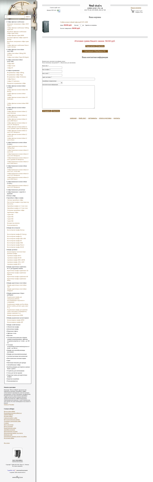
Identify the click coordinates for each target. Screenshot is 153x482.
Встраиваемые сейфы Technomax (16, 77)
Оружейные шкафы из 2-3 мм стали (17, 208)
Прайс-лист (82, 118)
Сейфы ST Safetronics (13, 81)
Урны (8, 360)
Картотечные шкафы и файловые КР (17, 276)
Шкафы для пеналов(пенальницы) (17, 354)
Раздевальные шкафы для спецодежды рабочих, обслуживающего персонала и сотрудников (15, 299)
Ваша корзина (136, 8)
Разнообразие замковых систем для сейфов (15, 436)
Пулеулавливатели (12, 225)
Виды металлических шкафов (12, 419)
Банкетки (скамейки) (13, 379)
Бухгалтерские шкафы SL (14, 236)
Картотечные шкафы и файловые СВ (17, 270)
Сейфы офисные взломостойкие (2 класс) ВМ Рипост (17, 120)
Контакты (117, 118)
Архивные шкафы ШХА (14, 255)
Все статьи (7, 443)
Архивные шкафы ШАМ (14, 258)
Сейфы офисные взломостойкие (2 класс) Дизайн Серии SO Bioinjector (17, 127)
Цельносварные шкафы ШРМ (15, 320)
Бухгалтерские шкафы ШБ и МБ (16, 238)
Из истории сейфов (9, 438)
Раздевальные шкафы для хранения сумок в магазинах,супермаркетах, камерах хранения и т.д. (17, 311)
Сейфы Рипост (11, 79)
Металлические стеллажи (10, 431)
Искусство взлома (8, 424)
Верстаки (10, 335)
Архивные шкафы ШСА (14, 264)
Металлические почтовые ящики (16, 358)
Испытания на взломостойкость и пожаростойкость (13, 413)
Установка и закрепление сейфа (12, 421)
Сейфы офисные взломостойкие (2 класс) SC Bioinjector (17, 123)
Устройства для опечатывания (15, 371)
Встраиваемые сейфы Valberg (15, 72)
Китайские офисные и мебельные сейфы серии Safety (16, 32)
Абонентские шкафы (13, 327)
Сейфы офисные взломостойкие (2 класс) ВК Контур (17, 116)
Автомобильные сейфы (13, 365)
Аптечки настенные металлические (17, 356)
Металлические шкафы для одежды (13, 433)
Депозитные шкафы (12, 329)
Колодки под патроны (13, 223)
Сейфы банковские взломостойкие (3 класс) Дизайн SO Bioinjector (17, 158)
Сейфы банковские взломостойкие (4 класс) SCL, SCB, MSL (17, 170)
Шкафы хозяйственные (13, 325)
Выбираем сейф (8, 434)
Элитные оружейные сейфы (15, 200)
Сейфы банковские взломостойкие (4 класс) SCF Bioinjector (17, 174)
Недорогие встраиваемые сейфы (16, 83)
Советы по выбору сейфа (10, 418)
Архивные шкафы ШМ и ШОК (16, 260)
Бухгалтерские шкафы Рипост (15, 245)
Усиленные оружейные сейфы (15, 210)
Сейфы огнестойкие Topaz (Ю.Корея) (18, 57)
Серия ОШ (10, 214)
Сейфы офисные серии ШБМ (15, 35)
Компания (73, 118)
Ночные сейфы (11, 196)
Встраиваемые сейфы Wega (15, 75)
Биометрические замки (10, 428)
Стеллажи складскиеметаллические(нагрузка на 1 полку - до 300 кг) (18, 346)
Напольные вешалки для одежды (16, 362)
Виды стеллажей (8, 426)
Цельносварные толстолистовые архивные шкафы (16, 252)
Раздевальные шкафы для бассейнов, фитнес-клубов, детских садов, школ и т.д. (17, 305)
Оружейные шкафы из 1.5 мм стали (17, 206)
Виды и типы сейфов (9, 411)
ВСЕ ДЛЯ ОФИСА (18, 460)
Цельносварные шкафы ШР (15, 322)
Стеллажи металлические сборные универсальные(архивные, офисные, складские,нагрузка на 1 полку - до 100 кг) (18, 340)
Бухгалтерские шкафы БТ (14, 240)
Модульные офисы (12, 331)
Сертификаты (92, 118)
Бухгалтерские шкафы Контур (15, 230)
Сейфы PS (10, 68)
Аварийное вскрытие (9, 429)
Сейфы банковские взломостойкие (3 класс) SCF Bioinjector (17, 154)
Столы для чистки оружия (14, 373)
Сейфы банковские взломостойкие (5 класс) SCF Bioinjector (17, 186)
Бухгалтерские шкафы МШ (15, 243)
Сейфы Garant (11, 66)
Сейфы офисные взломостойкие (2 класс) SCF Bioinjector (17, 131)
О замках (6, 423)
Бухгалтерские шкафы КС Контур (16, 234)
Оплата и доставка (105, 118)
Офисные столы (11, 333)
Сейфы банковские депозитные (16, 190)
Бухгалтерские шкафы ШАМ (15, 247)
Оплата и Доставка (9, 404)
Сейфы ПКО (10, 63)
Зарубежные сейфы (12, 212)
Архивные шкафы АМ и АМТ (15, 262)
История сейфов (8, 416)
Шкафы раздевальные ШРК (15, 315)
